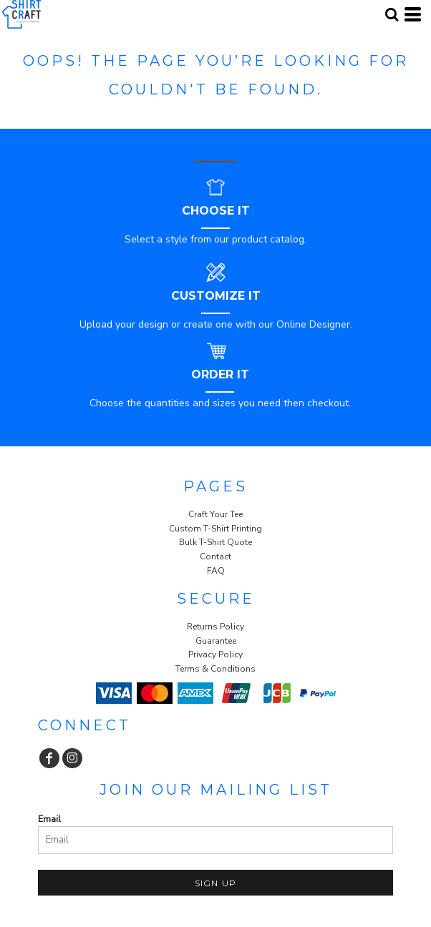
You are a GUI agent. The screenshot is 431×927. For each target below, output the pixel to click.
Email (49, 819)
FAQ (216, 571)
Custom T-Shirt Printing (215, 528)
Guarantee (215, 641)
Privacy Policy (215, 654)
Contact (215, 556)
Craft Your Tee (215, 514)
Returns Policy (215, 626)
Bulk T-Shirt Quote (215, 542)
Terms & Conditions (215, 669)
